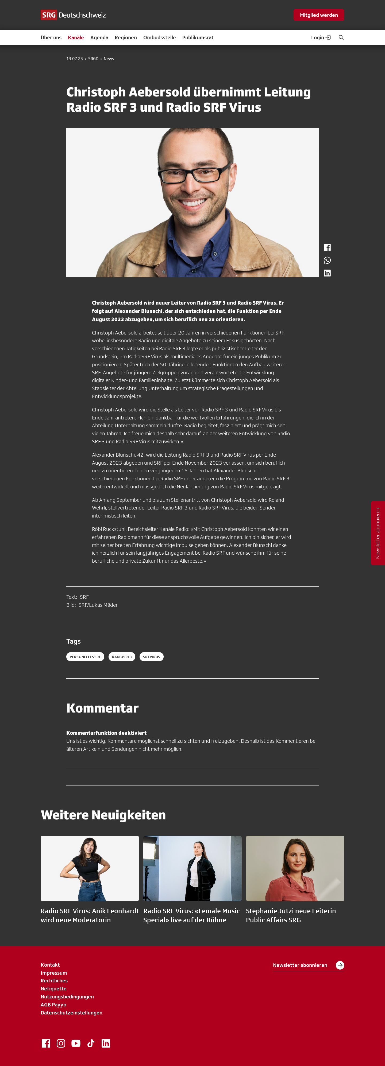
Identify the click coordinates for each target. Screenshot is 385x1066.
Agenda (99, 37)
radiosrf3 (122, 657)
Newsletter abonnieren (308, 965)
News (109, 58)
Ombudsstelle (159, 37)
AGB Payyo (53, 1004)
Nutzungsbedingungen (67, 996)
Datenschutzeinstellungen (71, 1013)
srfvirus (151, 657)
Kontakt (50, 965)
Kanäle (76, 37)
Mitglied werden (319, 15)
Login (321, 37)
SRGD (93, 58)
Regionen (126, 37)
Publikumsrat (198, 37)
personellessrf (85, 657)
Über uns (51, 37)
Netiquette (54, 988)
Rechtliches (54, 980)
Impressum (54, 973)
